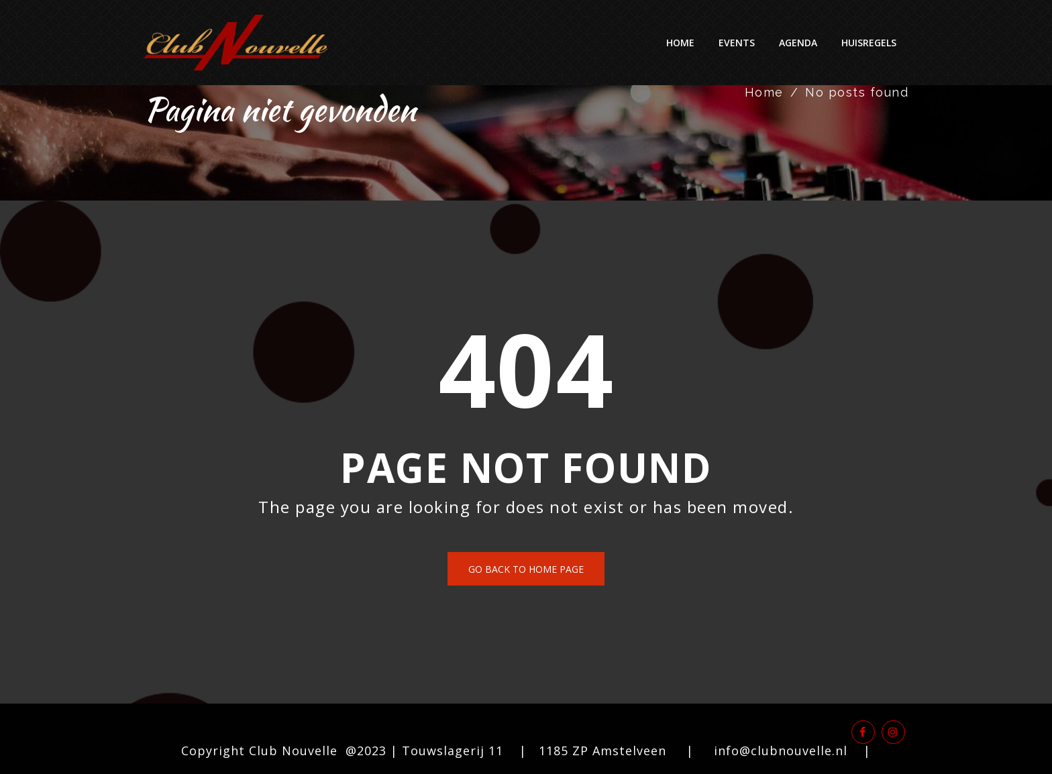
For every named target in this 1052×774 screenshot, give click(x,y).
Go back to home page (526, 569)
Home (680, 42)
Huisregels (868, 42)
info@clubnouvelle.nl (780, 750)
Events (737, 42)
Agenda (798, 42)
